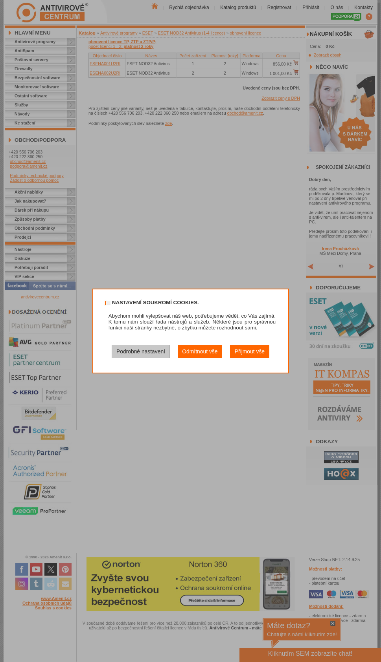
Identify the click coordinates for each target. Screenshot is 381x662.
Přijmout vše (250, 351)
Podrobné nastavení (140, 351)
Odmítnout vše (199, 351)
